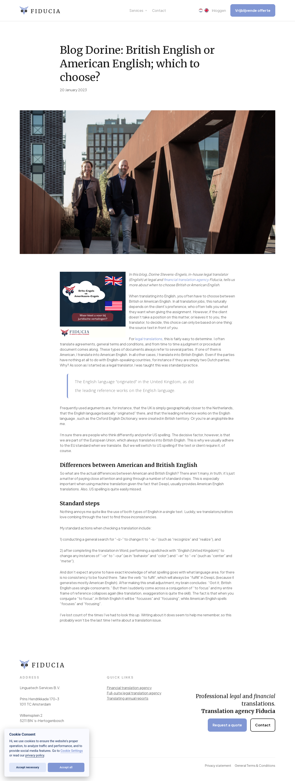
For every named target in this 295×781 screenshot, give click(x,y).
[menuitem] (201, 10)
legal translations (148, 338)
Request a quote (227, 725)
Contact (262, 725)
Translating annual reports (127, 698)
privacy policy (34, 755)
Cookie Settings (71, 751)
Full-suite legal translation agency (134, 693)
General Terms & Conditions (255, 765)
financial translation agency (186, 279)
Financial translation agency (129, 687)
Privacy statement (218, 765)
